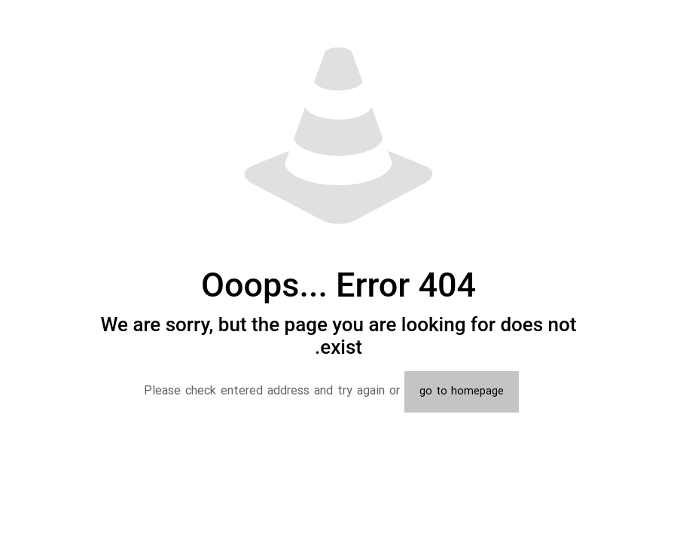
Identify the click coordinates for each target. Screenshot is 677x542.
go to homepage (461, 391)
